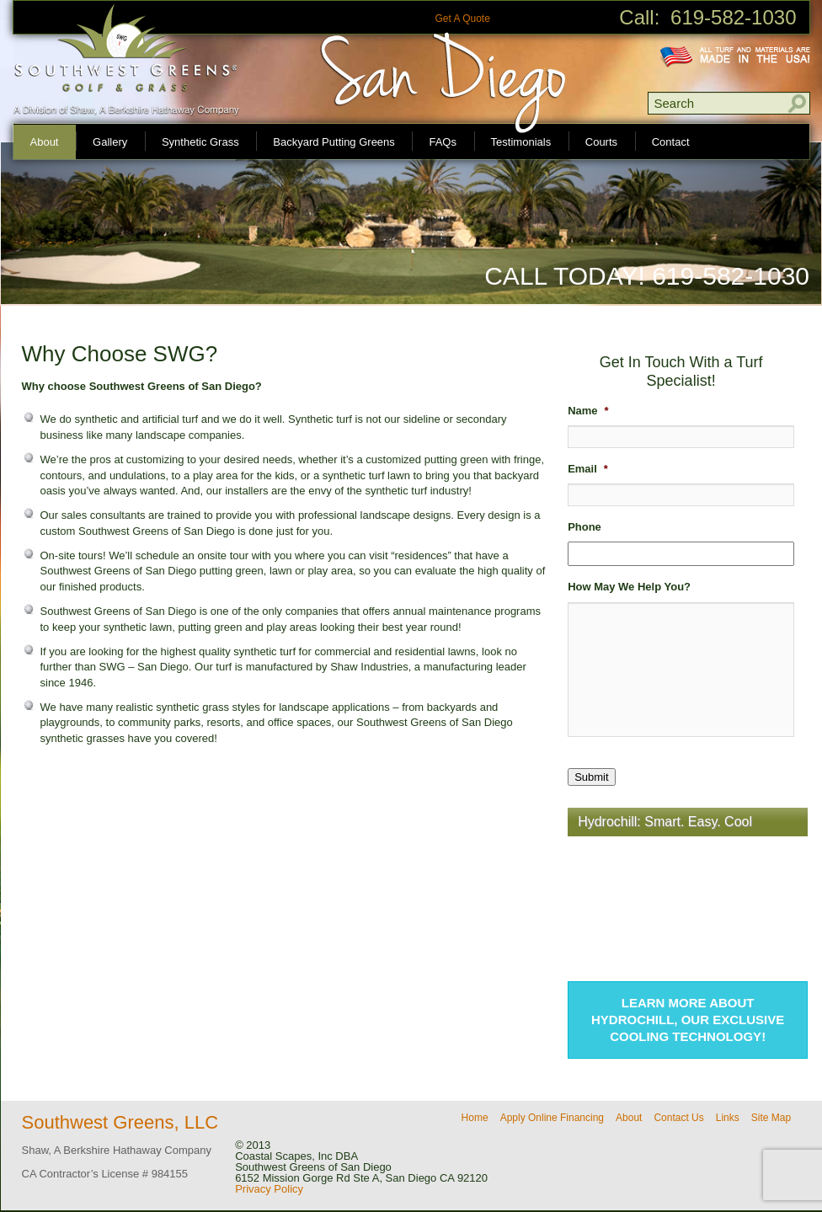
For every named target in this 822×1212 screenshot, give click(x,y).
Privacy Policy (269, 1189)
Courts (601, 142)
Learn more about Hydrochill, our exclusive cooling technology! (687, 1020)
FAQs (442, 142)
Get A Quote (462, 18)
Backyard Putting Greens (334, 142)
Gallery (110, 142)
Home (475, 1118)
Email (588, 468)
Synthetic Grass (200, 142)
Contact (671, 142)
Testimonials (521, 142)
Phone (584, 527)
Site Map (771, 1118)
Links (727, 1118)
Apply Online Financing (552, 1118)
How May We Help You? (629, 586)
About (44, 142)
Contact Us (678, 1118)
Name (588, 410)
